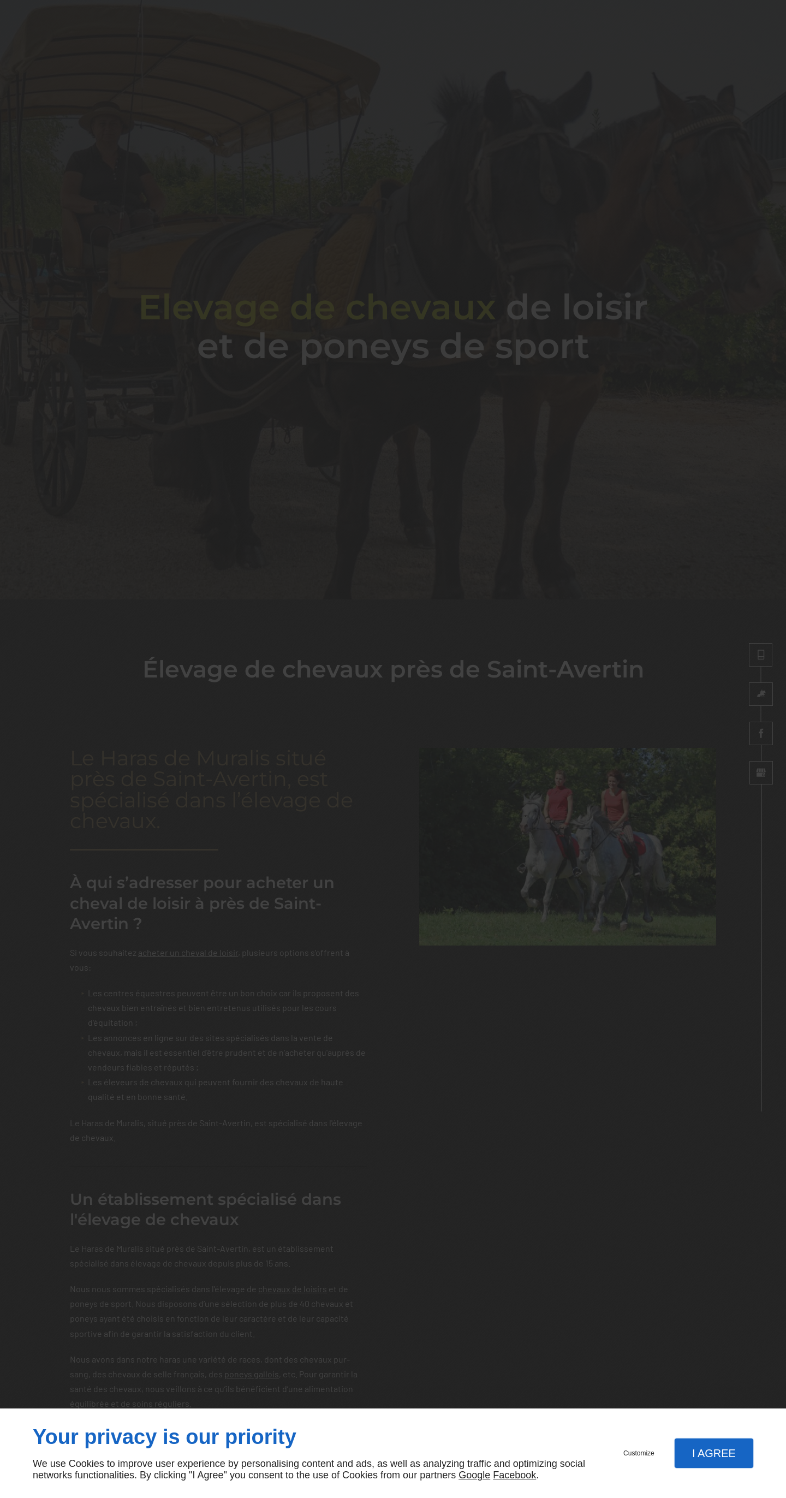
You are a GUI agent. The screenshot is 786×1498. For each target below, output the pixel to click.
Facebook (514, 1475)
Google (474, 1475)
